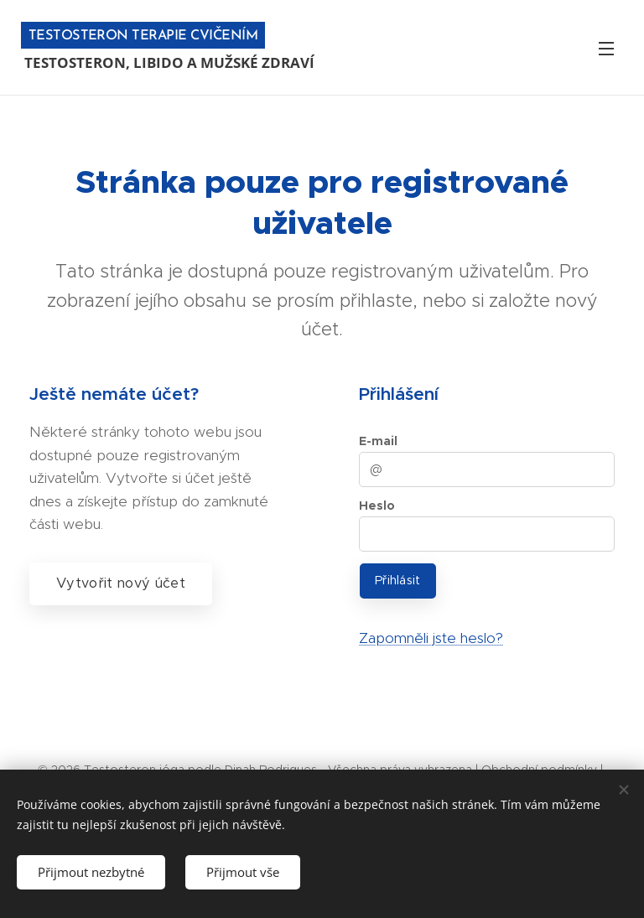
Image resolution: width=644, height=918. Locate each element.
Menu (606, 48)
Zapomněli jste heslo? (431, 638)
